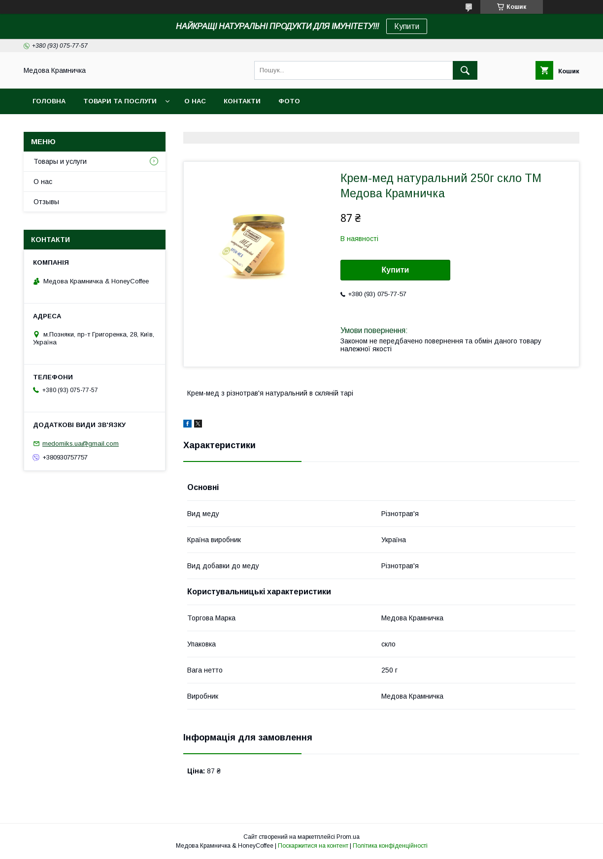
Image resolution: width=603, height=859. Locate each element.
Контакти (242, 101)
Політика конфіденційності (390, 845)
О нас (195, 101)
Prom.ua (348, 836)
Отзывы (46, 202)
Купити (406, 26)
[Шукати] (465, 70)
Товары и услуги (60, 161)
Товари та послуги (120, 101)
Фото (289, 101)
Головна (49, 101)
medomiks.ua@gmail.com (80, 443)
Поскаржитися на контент (313, 845)
